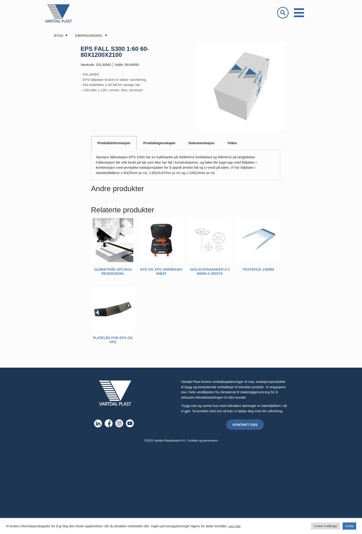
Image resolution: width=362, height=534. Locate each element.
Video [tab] (232, 143)
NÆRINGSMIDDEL (91, 35)
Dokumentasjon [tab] (202, 143)
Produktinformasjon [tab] (113, 143)
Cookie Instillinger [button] (326, 526)
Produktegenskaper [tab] (159, 143)
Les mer (234, 526)
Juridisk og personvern (203, 440)
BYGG (61, 35)
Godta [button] (349, 526)
